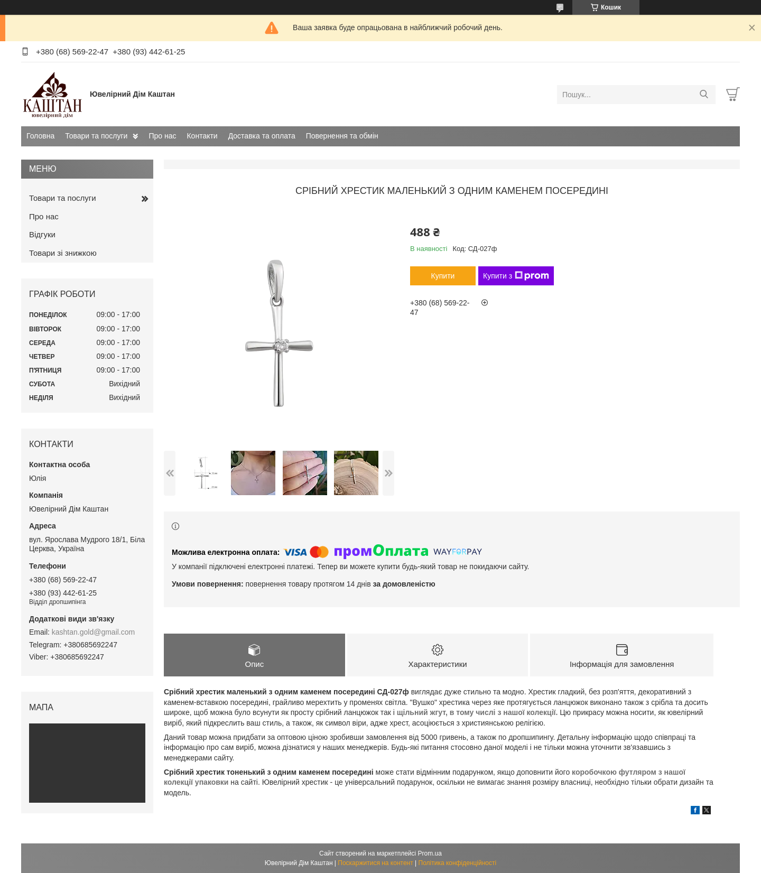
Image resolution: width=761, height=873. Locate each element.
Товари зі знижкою (63, 252)
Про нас (162, 136)
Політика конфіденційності (458, 863)
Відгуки (42, 234)
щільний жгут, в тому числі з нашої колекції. (478, 712)
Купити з (516, 276)
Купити (443, 276)
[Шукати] (704, 94)
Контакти (202, 136)
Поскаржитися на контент (375, 863)
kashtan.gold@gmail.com (93, 632)
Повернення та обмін (342, 136)
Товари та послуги (96, 136)
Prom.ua (430, 853)
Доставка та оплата (261, 136)
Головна (40, 136)
